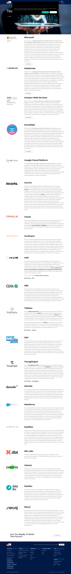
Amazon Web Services (35, 97)
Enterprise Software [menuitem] (10, 555)
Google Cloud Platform (36, 160)
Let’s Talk (61, 544)
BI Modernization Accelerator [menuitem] (23, 550)
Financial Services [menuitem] (10, 562)
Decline (53, 12)
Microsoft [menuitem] (32, 550)
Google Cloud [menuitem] (32, 557)
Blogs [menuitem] (43, 552)
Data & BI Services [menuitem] (10, 552)
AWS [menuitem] (31, 555)
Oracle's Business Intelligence (39, 225)
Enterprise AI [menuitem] (9, 550)
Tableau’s (56, 314)
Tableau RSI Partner (33, 311)
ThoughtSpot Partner (33, 365)
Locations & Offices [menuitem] (57, 552)
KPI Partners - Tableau (30, 330)
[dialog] (35, 8)
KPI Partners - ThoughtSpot (31, 381)
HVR (26, 258)
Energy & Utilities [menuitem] (10, 566)
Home (9, 16)
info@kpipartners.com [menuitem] (58, 561)
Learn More (28, 63)
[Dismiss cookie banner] (56, 3)
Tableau (28, 308)
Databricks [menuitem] (32, 552)
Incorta (26, 189)
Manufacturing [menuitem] (9, 560)
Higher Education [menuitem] (10, 568)
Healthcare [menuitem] (9, 564)
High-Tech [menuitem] (14, 564)
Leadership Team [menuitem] (57, 550)
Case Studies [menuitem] (44, 550)
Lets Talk (57, 535)
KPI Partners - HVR (29, 278)
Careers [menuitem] (55, 555)
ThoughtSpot (31, 361)
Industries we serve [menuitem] (10, 557)
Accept (45, 12)
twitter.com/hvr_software (42, 275)
